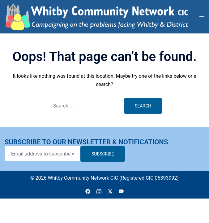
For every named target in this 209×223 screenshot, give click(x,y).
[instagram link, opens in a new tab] (98, 191)
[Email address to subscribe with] (42, 153)
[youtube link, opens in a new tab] (121, 191)
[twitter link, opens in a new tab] (110, 191)
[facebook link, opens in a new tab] (87, 191)
